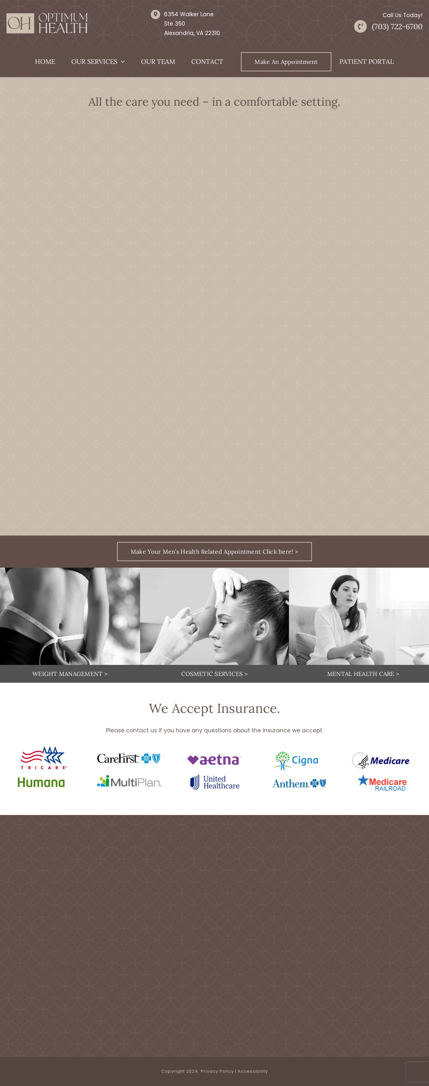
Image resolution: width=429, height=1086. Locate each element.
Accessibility (253, 1071)
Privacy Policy (217, 1071)
